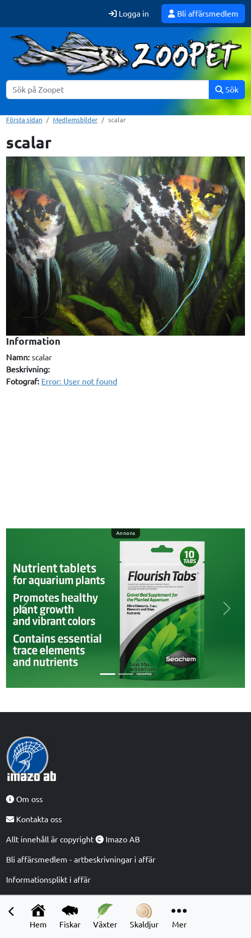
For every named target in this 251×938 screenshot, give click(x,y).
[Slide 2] (125, 674)
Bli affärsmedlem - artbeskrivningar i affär (80, 859)
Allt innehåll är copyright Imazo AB (73, 839)
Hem (38, 916)
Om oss (24, 799)
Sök (226, 89)
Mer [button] (179, 916)
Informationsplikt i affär (48, 879)
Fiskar (69, 916)
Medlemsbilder (75, 119)
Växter (105, 916)
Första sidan (24, 119)
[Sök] (107, 89)
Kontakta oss (34, 819)
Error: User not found (79, 381)
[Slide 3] (143, 674)
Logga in (129, 13)
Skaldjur (144, 916)
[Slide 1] (107, 674)
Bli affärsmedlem (203, 13)
